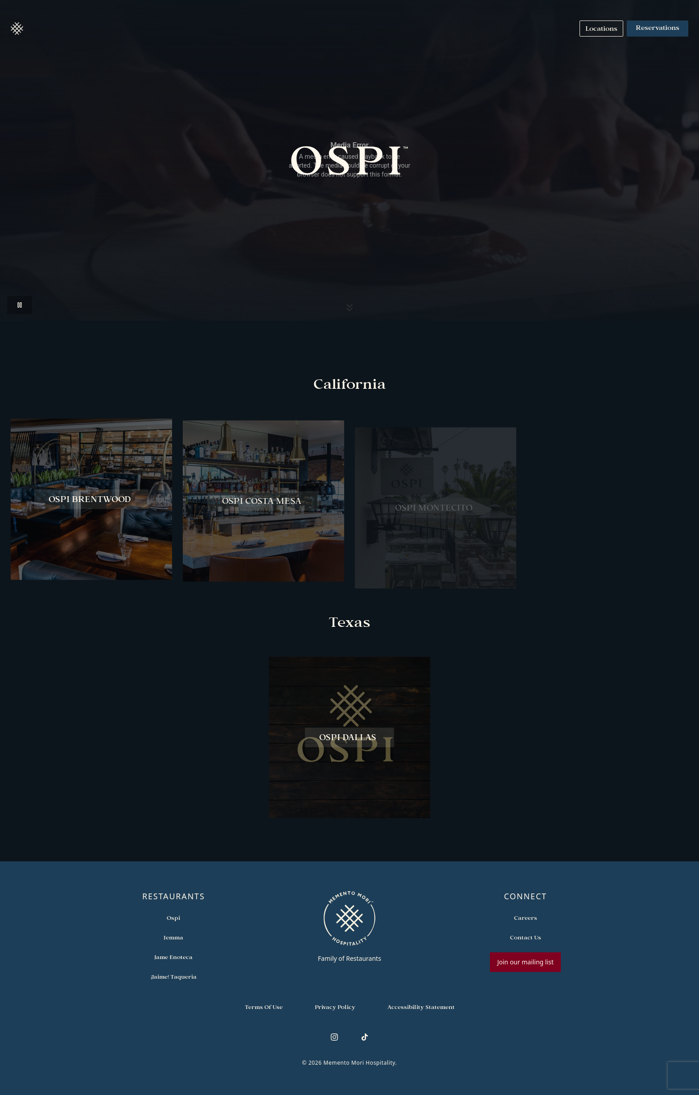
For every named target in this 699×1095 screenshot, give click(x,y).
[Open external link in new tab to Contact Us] (525, 937)
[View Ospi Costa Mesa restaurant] (263, 508)
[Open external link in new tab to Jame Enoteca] (173, 957)
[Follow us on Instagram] (334, 1037)
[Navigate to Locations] (601, 29)
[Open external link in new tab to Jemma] (173, 937)
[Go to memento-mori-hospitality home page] (350, 926)
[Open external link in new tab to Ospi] (173, 918)
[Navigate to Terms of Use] (264, 1007)
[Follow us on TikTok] (365, 1037)
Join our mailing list (525, 962)
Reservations (657, 28)
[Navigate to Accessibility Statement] (421, 1007)
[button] (17, 28)
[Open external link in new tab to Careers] (525, 918)
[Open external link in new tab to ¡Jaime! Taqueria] (174, 976)
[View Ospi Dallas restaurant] (349, 739)
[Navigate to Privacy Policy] (335, 1007)
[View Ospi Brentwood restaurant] (91, 501)
